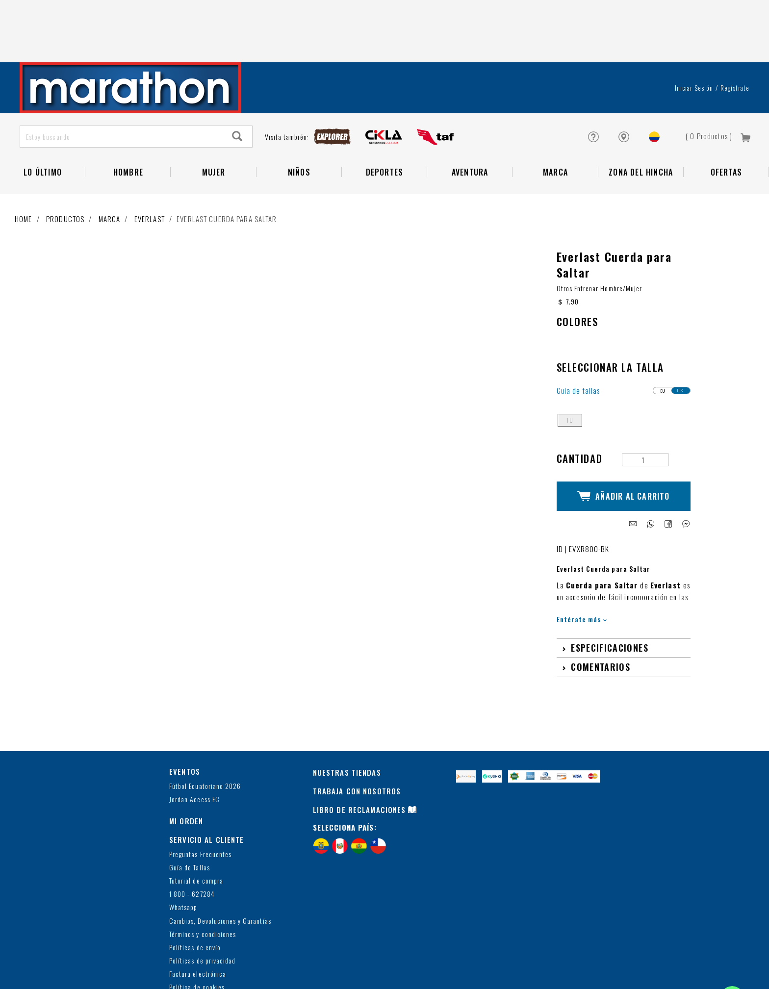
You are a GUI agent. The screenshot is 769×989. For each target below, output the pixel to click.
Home (23, 167)
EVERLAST (149, 167)
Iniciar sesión (694, 36)
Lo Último (43, 121)
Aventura (470, 121)
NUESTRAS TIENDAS (347, 712)
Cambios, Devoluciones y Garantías (220, 860)
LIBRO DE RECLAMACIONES (359, 749)
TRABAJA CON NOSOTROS (357, 730)
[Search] (237, 85)
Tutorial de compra (196, 820)
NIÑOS (299, 121)
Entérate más (582, 559)
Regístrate (734, 36)
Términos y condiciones (202, 873)
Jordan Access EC (194, 739)
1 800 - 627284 (192, 834)
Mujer (213, 121)
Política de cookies (197, 927)
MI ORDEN (186, 760)
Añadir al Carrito (623, 440)
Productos (65, 167)
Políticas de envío (195, 887)
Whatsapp (183, 847)
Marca (555, 121)
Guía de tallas (578, 339)
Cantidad (580, 406)
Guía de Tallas (189, 807)
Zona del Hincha (641, 121)
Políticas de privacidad (202, 900)
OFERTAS (726, 121)
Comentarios (600, 606)
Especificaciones (609, 587)
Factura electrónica (197, 914)
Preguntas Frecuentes (200, 793)
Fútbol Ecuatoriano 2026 (205, 725)
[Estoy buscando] (121, 85)
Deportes (385, 121)
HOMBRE (128, 121)
